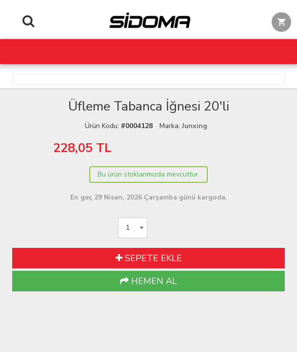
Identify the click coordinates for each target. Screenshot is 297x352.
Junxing (194, 126)
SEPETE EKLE (149, 258)
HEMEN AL (148, 281)
